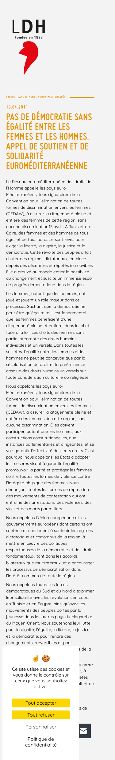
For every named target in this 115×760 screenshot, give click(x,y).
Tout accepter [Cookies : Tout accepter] (40, 703)
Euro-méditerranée (53, 96)
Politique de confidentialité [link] (41, 742)
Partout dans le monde (21, 96)
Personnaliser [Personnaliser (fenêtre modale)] (40, 727)
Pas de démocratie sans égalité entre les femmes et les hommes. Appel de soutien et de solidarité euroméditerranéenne (49, 141)
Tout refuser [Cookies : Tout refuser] (41, 715)
